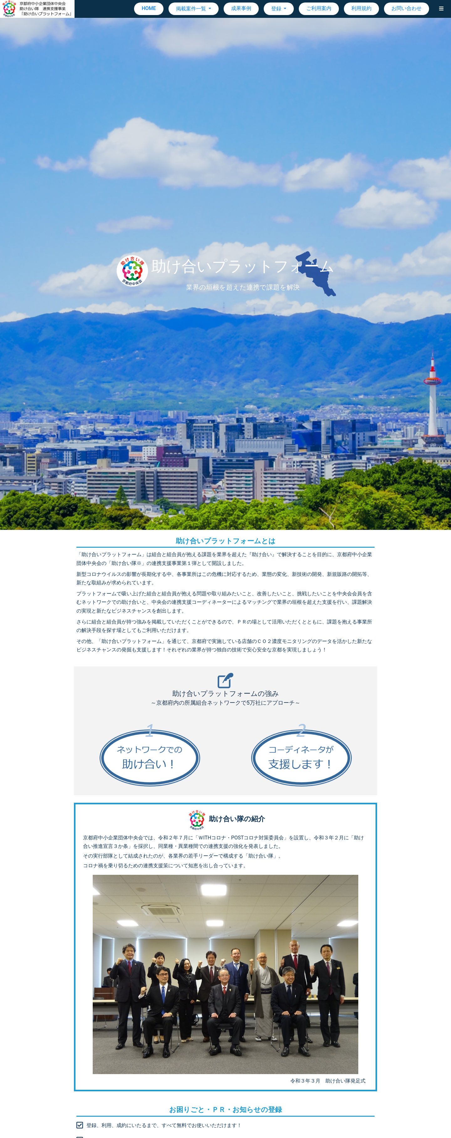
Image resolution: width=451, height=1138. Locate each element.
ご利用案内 (318, 8)
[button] (441, 9)
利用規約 (361, 8)
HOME (149, 8)
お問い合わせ (406, 8)
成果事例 (241, 8)
